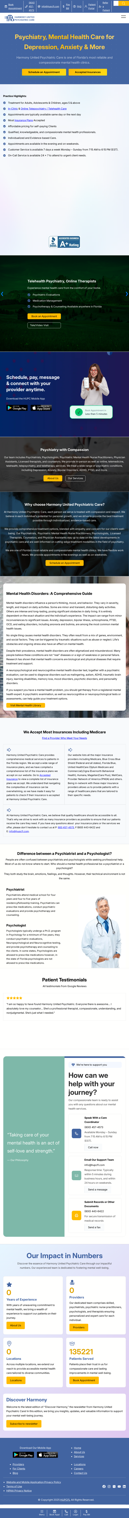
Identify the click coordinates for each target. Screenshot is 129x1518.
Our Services (75, 478)
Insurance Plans (24, 120)
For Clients (19, 1468)
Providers (18, 1464)
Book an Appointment (44, 316)
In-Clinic (13, 108)
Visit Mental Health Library (25, 705)
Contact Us (80, 1473)
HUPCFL (65, 1499)
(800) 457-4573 (32, 6)
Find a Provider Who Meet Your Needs (64, 738)
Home (77, 1447)
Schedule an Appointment (44, 72)
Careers (78, 1468)
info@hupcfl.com (50, 6)
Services (79, 1456)
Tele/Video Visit (39, 325)
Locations (80, 1464)
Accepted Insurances (88, 72)
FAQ (79, 6)
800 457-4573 (66, 827)
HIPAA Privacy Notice (19, 1490)
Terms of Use (14, 1486)
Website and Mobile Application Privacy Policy (33, 1482)
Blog (15, 1473)
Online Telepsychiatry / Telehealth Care (44, 108)
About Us (52, 478)
